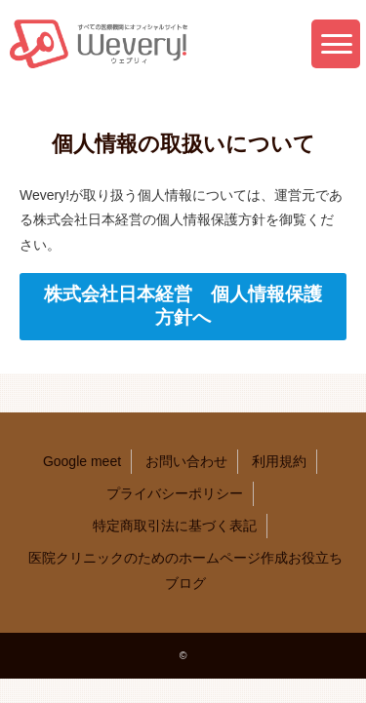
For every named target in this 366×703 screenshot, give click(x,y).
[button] (335, 44)
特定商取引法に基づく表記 (175, 525)
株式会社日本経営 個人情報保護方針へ (183, 306)
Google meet (82, 461)
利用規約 (279, 461)
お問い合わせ (186, 461)
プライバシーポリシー (174, 493)
